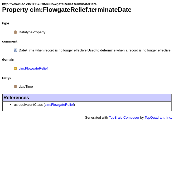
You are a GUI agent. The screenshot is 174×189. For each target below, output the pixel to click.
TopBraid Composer (124, 117)
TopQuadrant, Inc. (158, 117)
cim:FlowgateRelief (33, 68)
